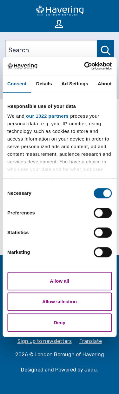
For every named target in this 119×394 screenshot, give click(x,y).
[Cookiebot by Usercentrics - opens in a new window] (85, 66)
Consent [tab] (17, 83)
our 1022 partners (47, 116)
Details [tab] (44, 83)
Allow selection (59, 301)
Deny (59, 322)
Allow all (59, 281)
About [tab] (105, 83)
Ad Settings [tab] (75, 83)
